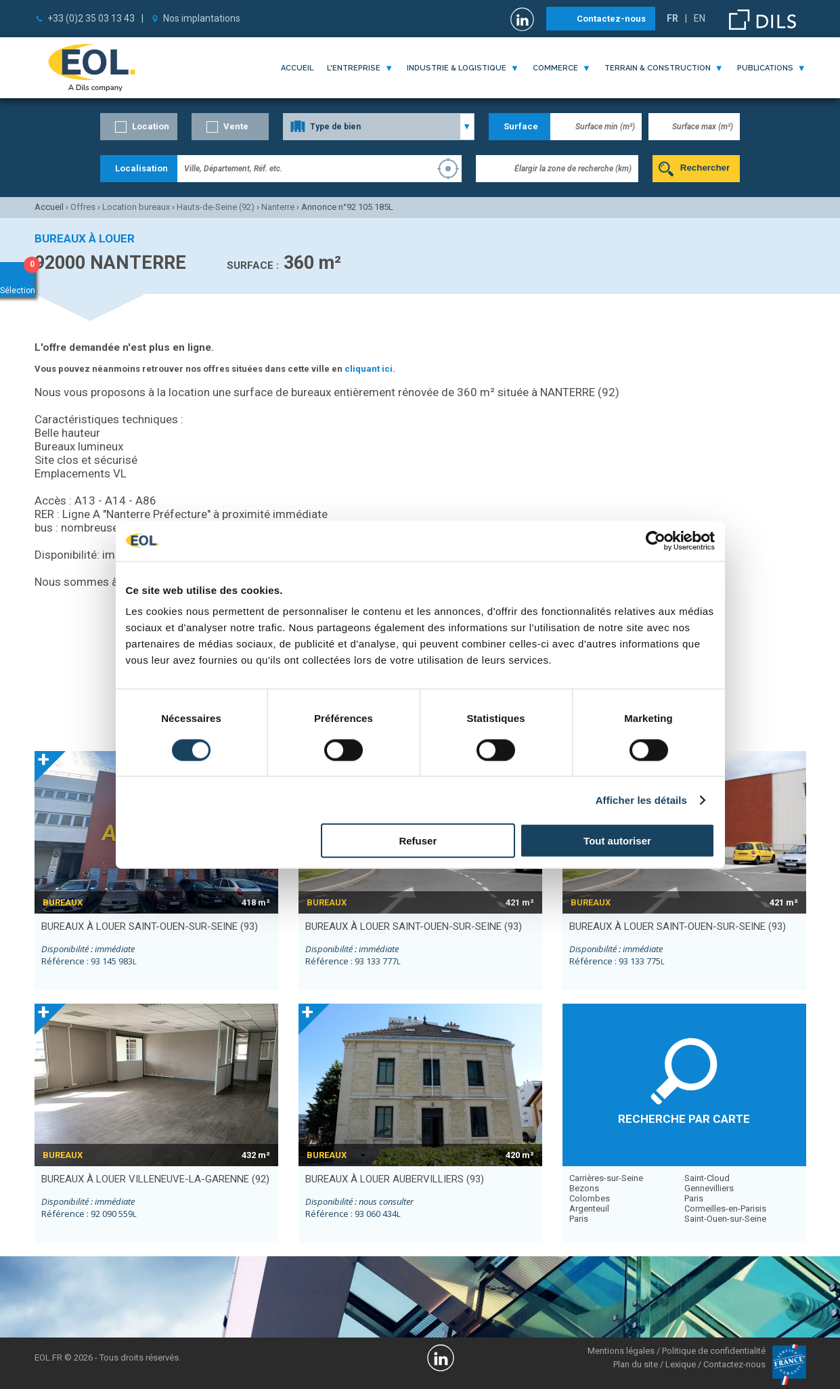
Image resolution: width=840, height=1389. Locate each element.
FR (672, 18)
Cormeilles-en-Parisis (725, 1208)
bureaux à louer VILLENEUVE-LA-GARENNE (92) (155, 1179)
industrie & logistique (456, 68)
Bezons (584, 1188)
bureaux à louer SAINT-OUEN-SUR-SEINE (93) (149, 926)
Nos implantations (201, 18)
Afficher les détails (641, 799)
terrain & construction (657, 68)
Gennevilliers (709, 1188)
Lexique (680, 1364)
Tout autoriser (617, 841)
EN (699, 18)
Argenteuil (589, 1208)
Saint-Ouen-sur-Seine (725, 1219)
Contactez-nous (611, 19)
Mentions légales (621, 1351)
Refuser (418, 841)
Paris (578, 1219)
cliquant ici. (370, 369)
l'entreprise (353, 68)
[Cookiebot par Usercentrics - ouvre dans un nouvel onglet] (655, 540)
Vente (235, 126)
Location (150, 126)
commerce (555, 68)
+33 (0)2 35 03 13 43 (91, 18)
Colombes (589, 1198)
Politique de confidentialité (714, 1351)
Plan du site (635, 1364)
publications (765, 68)
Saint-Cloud (707, 1178)
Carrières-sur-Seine (606, 1178)
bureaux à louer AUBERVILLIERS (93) (394, 1179)
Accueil (297, 68)
